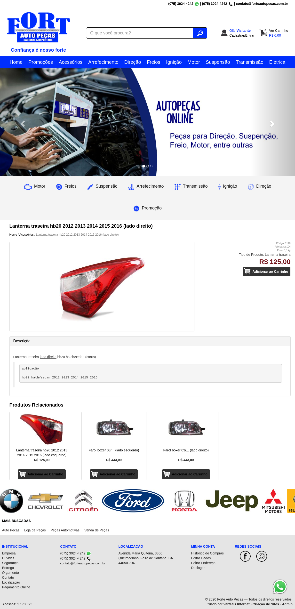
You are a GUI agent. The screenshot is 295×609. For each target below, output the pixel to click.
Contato (8, 577)
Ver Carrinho (278, 30)
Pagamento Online (16, 587)
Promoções (40, 62)
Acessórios (70, 62)
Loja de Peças (35, 530)
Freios (153, 62)
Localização (11, 582)
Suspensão (218, 62)
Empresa (9, 553)
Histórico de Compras (207, 553)
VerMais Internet (236, 604)
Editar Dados (201, 558)
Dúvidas (8, 558)
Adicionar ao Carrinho (270, 271)
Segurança (10, 563)
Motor (194, 62)
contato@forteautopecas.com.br (262, 4)
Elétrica (277, 62)
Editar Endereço (203, 563)
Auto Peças (11, 530)
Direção (132, 62)
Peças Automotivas (65, 530)
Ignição (174, 62)
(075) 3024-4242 (180, 4)
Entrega (8, 568)
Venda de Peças (96, 530)
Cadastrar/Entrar (241, 35)
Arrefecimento (103, 62)
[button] (22, 122)
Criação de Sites (266, 604)
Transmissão (249, 62)
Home (16, 62)
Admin (287, 604)
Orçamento (10, 573)
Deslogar (198, 568)
